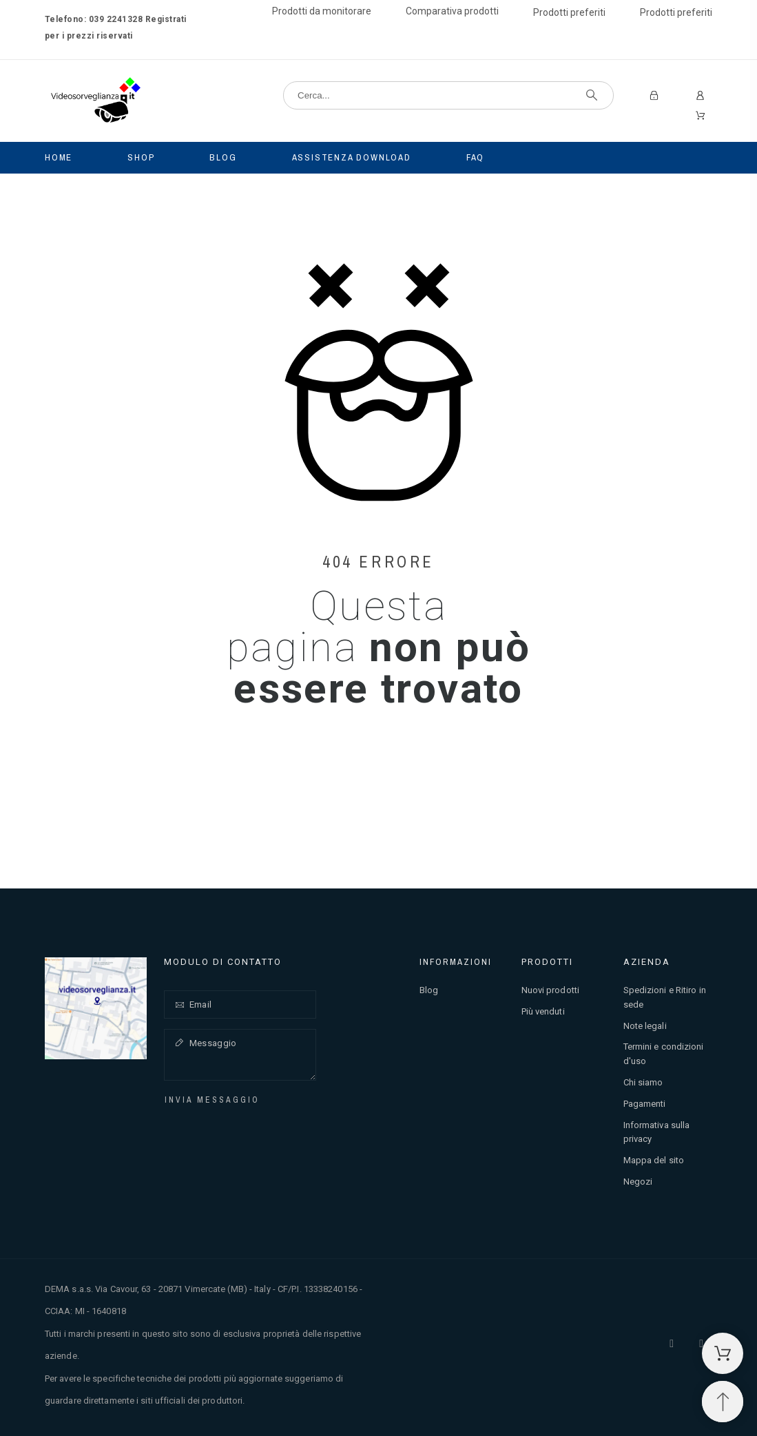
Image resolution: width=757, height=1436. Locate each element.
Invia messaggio (212, 1100)
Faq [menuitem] (475, 157)
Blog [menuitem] (222, 157)
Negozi (638, 1181)
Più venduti (543, 1011)
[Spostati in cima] (722, 1401)
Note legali (645, 1026)
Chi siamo (643, 1082)
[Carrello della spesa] (722, 1353)
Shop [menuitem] (140, 157)
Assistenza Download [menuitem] (351, 157)
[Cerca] (448, 95)
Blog (428, 990)
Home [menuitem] (58, 157)
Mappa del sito (653, 1160)
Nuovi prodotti (550, 990)
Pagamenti (644, 1104)
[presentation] (265, 1134)
